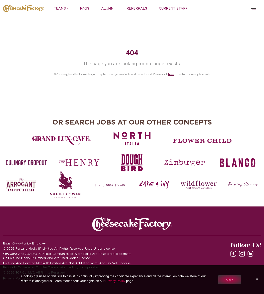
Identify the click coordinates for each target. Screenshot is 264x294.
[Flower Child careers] (202, 141)
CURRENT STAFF (173, 8)
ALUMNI (108, 8)
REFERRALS (137, 8)
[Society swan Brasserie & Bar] (65, 185)
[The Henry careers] (79, 163)
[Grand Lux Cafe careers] (61, 141)
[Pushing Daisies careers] (243, 185)
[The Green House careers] (110, 185)
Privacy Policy (115, 281)
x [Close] (257, 278)
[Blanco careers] (237, 163)
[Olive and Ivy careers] (154, 185)
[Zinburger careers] (184, 163)
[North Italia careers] (132, 139)
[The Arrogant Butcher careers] (21, 185)
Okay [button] (229, 279)
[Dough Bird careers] (132, 163)
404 (132, 53)
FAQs (84, 8)
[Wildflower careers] (199, 185)
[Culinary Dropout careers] (26, 163)
